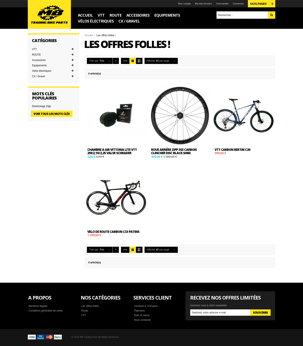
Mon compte (184, 3)
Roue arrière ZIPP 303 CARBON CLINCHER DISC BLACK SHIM (174, 151)
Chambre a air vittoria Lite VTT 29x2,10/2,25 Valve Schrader (112, 151)
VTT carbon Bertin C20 (232, 149)
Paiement (139, 310)
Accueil (89, 35)
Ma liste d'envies (203, 3)
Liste (139, 61)
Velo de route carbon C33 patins (113, 231)
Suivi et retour (141, 315)
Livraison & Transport (146, 306)
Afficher (151, 60)
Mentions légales (38, 306)
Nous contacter (142, 319)
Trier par (93, 60)
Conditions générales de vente (46, 310)
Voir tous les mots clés (51, 114)
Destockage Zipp (41, 106)
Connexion (238, 3)
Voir (125, 60)
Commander (222, 3)
